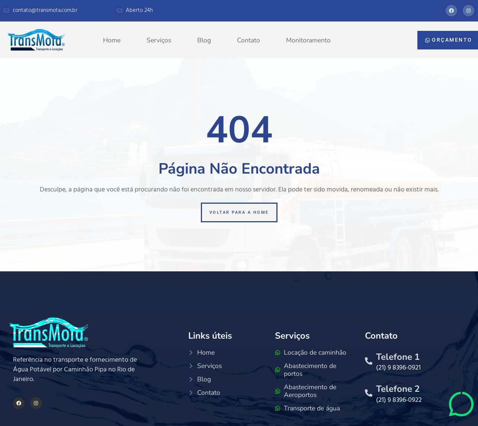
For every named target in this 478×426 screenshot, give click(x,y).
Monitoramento (308, 40)
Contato (248, 40)
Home (112, 40)
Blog (204, 40)
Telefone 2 (398, 389)
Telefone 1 (398, 357)
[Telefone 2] (368, 393)
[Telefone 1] (368, 361)
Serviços (159, 40)
